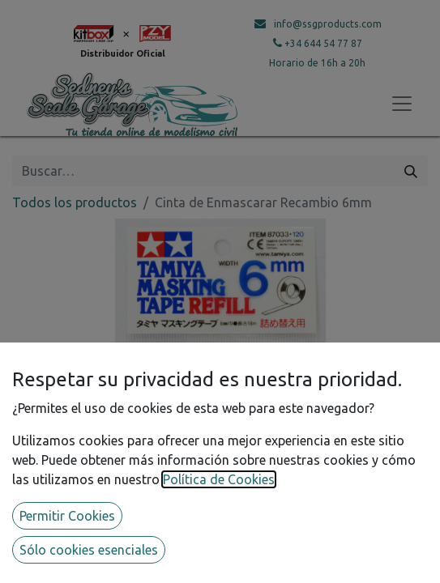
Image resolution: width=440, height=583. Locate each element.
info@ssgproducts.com (328, 24)
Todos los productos (74, 202)
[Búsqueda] (411, 170)
